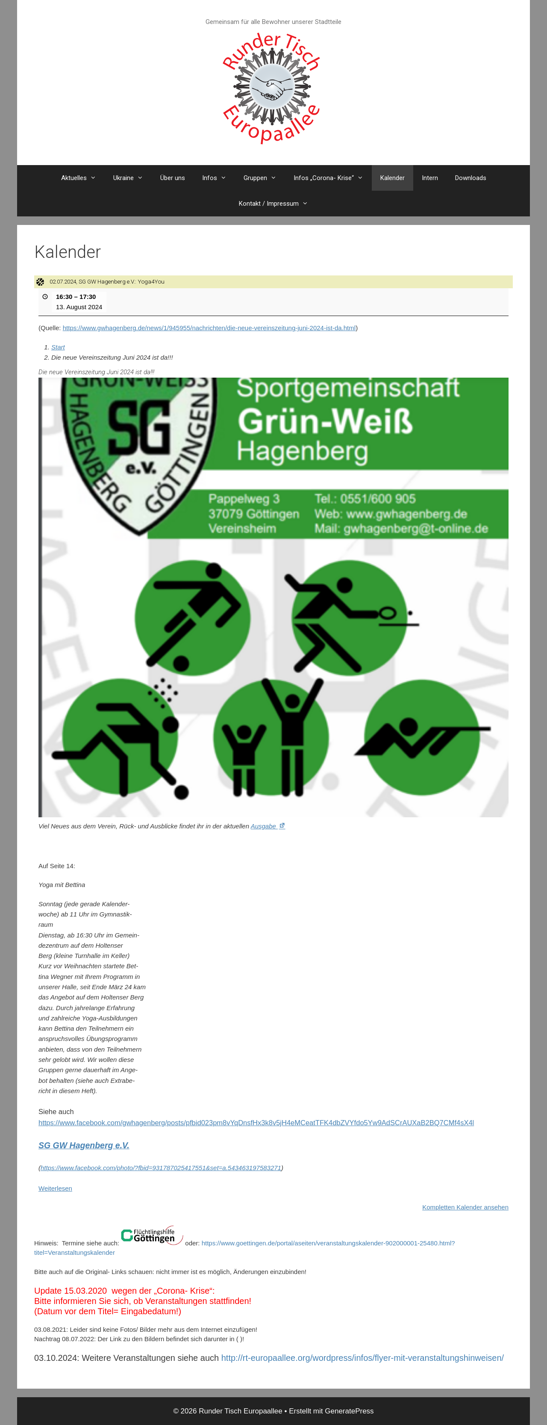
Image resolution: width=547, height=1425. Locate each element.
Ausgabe (268, 826)
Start (58, 346)
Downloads (470, 178)
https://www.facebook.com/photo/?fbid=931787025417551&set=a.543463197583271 (161, 1167)
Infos (218, 178)
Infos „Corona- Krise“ (333, 178)
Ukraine (132, 178)
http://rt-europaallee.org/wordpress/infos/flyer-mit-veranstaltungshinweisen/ (362, 1358)
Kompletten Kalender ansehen (465, 1207)
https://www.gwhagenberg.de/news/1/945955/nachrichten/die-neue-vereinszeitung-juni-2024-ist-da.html (209, 327)
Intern (430, 178)
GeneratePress (349, 1411)
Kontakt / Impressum (278, 203)
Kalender (392, 178)
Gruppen (264, 178)
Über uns (172, 178)
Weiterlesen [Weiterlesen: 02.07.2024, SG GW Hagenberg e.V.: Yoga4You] (55, 1187)
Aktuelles (83, 178)
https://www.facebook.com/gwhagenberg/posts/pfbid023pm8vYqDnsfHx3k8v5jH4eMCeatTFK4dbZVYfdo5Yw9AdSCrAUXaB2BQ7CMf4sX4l (256, 1122)
